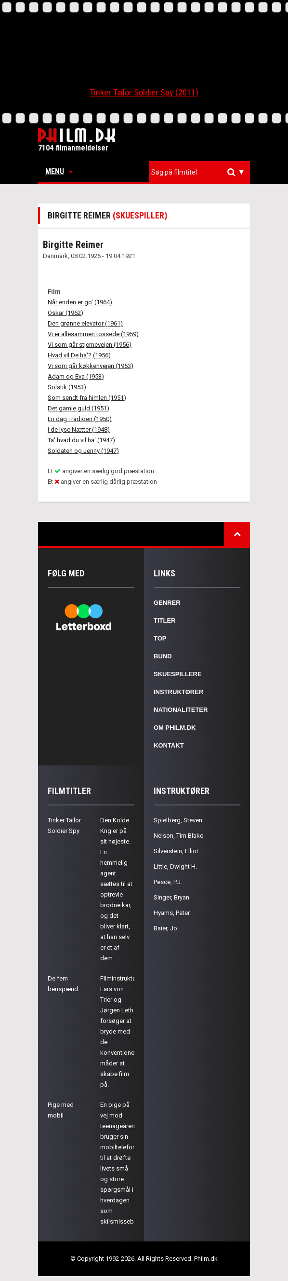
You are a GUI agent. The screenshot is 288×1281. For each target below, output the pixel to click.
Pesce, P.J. (168, 882)
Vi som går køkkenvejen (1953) (90, 365)
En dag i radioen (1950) (80, 418)
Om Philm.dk (175, 727)
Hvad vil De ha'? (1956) (79, 355)
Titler (165, 620)
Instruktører (178, 691)
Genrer (167, 602)
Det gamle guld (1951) (78, 408)
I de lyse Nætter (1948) (79, 429)
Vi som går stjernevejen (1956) (89, 344)
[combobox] (199, 172)
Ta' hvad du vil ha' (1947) (81, 440)
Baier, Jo (165, 928)
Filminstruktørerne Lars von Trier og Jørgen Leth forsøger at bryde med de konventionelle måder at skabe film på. (125, 1031)
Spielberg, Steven (178, 820)
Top (160, 638)
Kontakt (169, 745)
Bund (163, 656)
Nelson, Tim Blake (178, 835)
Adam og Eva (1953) (76, 376)
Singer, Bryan (171, 897)
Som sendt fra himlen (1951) (87, 397)
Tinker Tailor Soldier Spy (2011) (144, 92)
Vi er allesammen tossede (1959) (93, 334)
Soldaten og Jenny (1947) (83, 450)
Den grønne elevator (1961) (85, 323)
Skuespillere (178, 674)
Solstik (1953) (67, 387)
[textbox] (201, 172)
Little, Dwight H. (175, 866)
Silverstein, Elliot (176, 851)
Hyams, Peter (172, 912)
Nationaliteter (181, 709)
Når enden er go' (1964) (80, 302)
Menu (59, 171)
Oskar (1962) (65, 312)
